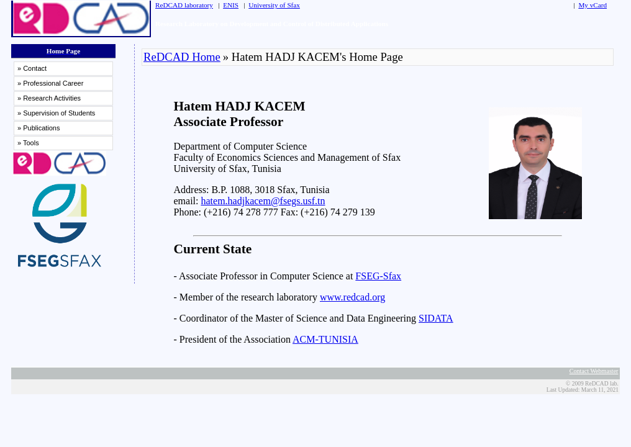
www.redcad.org (352, 297)
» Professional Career (50, 83)
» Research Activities (49, 98)
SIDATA (436, 318)
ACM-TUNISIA (325, 339)
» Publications (38, 128)
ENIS (230, 5)
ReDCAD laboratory (184, 5)
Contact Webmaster (594, 371)
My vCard (592, 5)
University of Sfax (274, 5)
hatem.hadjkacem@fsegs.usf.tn (263, 201)
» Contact (32, 68)
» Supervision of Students (56, 113)
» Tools (28, 143)
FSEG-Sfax (378, 276)
